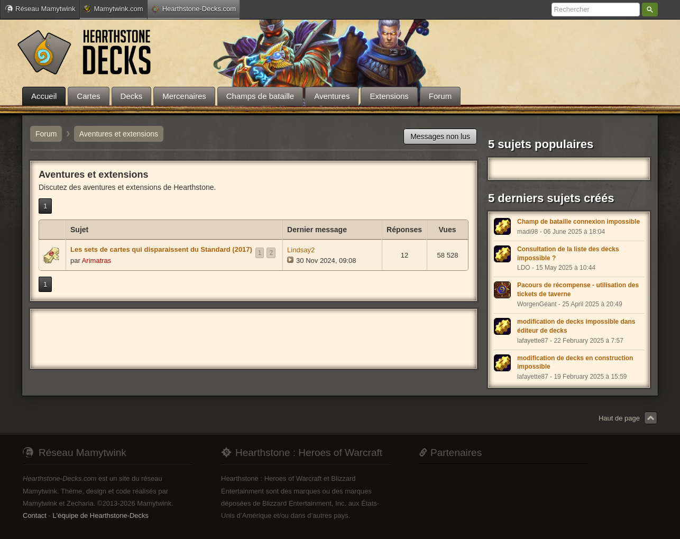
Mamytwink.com (113, 9)
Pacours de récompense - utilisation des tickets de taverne (578, 289)
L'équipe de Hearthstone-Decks (100, 515)
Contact (35, 515)
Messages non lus (440, 136)
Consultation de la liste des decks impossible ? (568, 253)
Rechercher (650, 9)
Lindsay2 (301, 250)
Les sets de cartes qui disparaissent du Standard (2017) (161, 249)
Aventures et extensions (118, 134)
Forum (46, 134)
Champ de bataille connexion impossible (578, 221)
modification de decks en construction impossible (575, 362)
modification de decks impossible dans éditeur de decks (576, 326)
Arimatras (97, 260)
